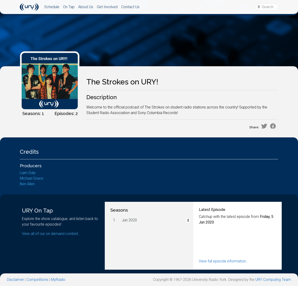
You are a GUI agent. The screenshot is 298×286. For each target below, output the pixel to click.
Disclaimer (15, 279)
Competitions (37, 279)
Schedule (51, 7)
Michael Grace (31, 178)
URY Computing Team (273, 279)
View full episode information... (224, 261)
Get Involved (107, 7)
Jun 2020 (129, 220)
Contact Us (130, 7)
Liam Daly (28, 173)
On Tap (68, 7)
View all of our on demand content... (51, 233)
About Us (85, 7)
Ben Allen (27, 184)
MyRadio (58, 279)
